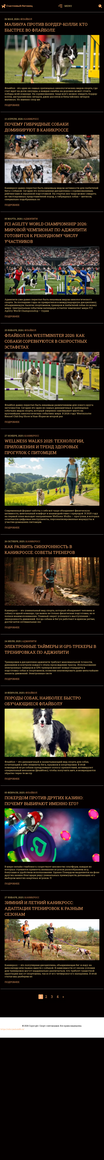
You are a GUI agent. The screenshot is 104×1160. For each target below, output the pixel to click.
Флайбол (26, 19)
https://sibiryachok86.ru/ (12, 1029)
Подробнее (12, 105)
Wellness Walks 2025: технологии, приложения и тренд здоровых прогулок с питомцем (44, 446)
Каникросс (31, 118)
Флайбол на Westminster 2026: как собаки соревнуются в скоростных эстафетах (46, 341)
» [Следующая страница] (63, 996)
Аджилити (30, 218)
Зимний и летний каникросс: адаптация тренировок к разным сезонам (44, 908)
